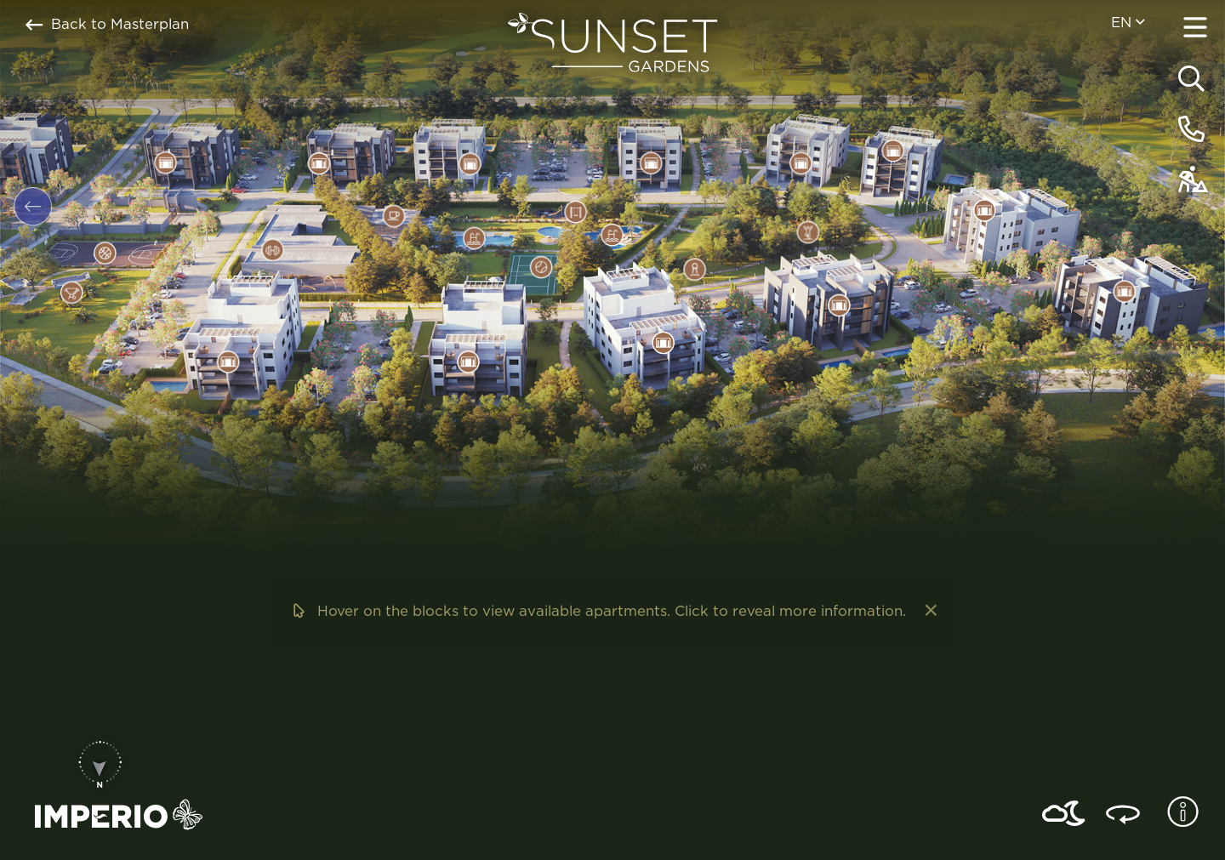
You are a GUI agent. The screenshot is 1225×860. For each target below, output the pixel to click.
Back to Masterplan (107, 25)
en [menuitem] (1127, 22)
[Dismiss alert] (929, 611)
